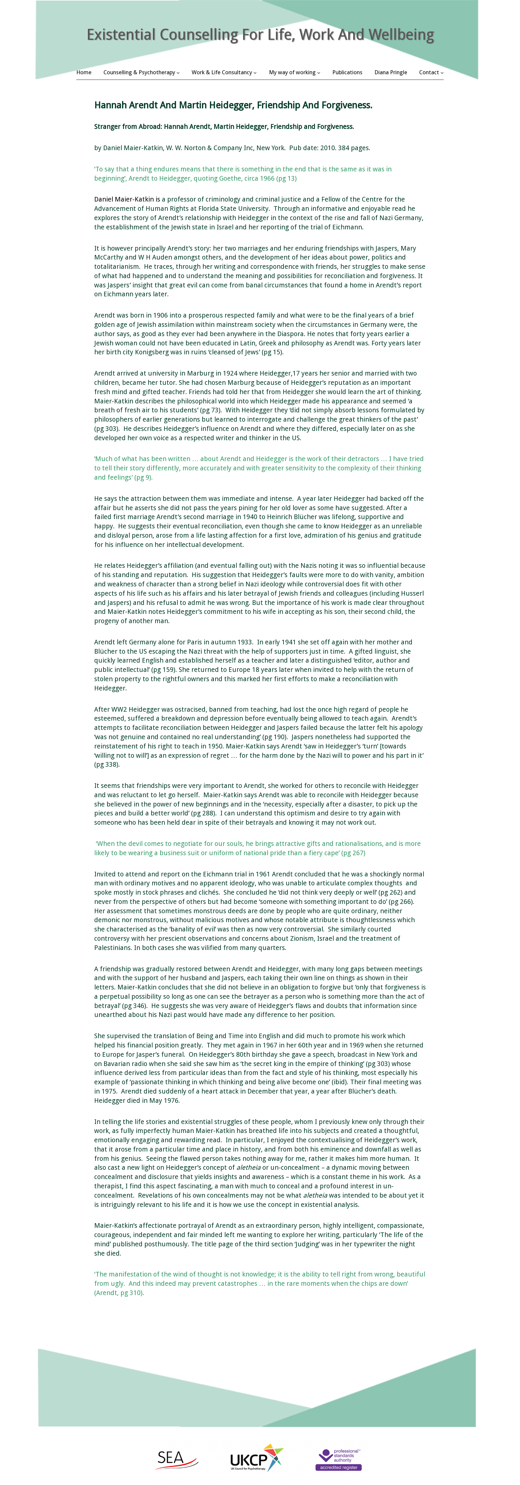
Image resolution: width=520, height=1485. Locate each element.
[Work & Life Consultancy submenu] (255, 72)
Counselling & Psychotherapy (139, 72)
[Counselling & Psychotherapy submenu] (178, 72)
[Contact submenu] (442, 72)
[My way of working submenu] (318, 72)
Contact (429, 72)
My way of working (292, 72)
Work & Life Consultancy (222, 72)
